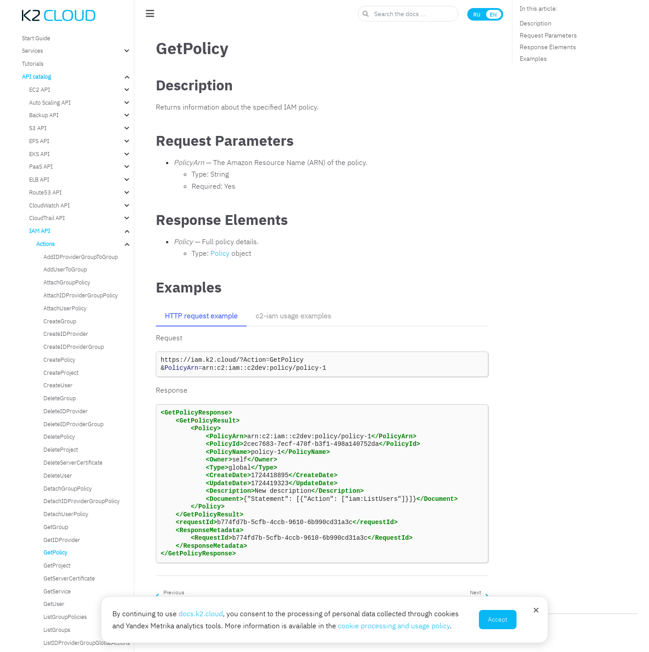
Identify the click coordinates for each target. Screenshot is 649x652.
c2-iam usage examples (293, 315)
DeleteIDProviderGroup (73, 424)
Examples (533, 59)
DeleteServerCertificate (72, 462)
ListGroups (56, 629)
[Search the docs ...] (408, 13)
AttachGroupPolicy (66, 282)
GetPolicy (55, 552)
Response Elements (548, 47)
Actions (45, 243)
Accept (498, 619)
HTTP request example (201, 315)
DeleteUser (57, 475)
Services (32, 50)
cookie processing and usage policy (394, 625)
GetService (57, 591)
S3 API (38, 127)
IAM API (39, 230)
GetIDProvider (61, 539)
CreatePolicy (59, 359)
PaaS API (41, 166)
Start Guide (36, 38)
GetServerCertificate (69, 578)
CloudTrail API (47, 217)
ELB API (39, 179)
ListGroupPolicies (65, 616)
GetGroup (55, 526)
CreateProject (60, 372)
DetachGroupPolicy (67, 488)
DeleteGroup (59, 398)
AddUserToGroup (65, 269)
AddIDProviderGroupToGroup (80, 256)
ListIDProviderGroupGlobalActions (86, 642)
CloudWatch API (49, 205)
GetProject (56, 565)
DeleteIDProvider (65, 411)
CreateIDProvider (65, 333)
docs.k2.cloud (201, 613)
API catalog (36, 76)
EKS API (39, 153)
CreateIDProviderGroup (73, 346)
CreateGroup (59, 321)
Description (535, 23)
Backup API (44, 115)
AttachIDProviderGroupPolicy (80, 295)
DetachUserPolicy (65, 513)
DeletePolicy (59, 436)
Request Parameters (548, 35)
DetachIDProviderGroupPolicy (81, 500)
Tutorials (32, 63)
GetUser (53, 603)
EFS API (39, 140)
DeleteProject (60, 449)
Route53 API (45, 192)
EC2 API (39, 89)
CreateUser (58, 385)
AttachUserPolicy (64, 308)
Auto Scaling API (50, 102)
